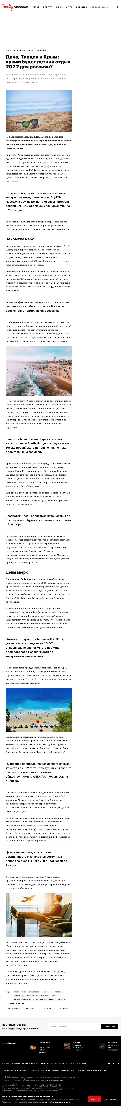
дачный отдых (32, 996)
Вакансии (65, 1070)
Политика (16, 1063)
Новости (5, 1063)
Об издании (81, 1063)
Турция (16, 992)
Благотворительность (96, 1070)
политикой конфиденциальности (56, 1102)
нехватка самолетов (57, 999)
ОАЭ (50, 992)
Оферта (35, 1070)
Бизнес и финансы (30, 1063)
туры (54, 996)
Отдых (44, 992)
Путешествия (34, 992)
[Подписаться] (109, 1026)
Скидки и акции (77, 1070)
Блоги (61, 1063)
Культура (47, 7)
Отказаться (111, 1099)
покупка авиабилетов (22, 999)
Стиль (69, 7)
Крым (24, 992)
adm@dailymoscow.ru (29, 1079)
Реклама (69, 1063)
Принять (95, 1099)
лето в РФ (59, 992)
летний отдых (19, 996)
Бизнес (59, 7)
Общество (81, 7)
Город (36, 7)
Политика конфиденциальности (16, 1070)
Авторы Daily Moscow (50, 1070)
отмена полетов (39, 999)
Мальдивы (45, 996)
